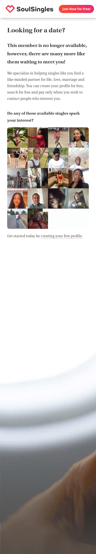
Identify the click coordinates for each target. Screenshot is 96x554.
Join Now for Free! (76, 9)
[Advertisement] (48, 278)
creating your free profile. (62, 235)
